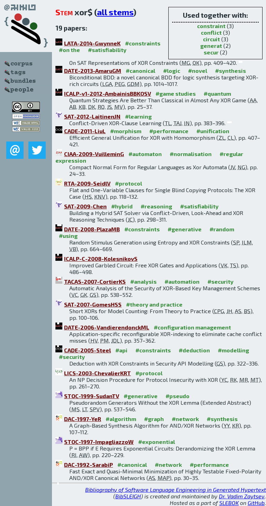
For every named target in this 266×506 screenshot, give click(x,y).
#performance (168, 131)
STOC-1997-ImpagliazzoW (99, 441)
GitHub (256, 502)
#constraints (142, 43)
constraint (211, 26)
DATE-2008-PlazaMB (92, 229)
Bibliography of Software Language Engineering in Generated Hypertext (175, 489)
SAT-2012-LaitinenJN (92, 116)
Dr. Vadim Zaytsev (242, 496)
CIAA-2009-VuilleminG (94, 154)
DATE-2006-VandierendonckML (106, 327)
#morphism (125, 131)
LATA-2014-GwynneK (92, 43)
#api (121, 350)
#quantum (217, 93)
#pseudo (177, 396)
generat (211, 45)
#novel (197, 70)
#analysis (143, 281)
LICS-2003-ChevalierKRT (97, 373)
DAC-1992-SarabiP (88, 464)
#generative (185, 229)
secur (211, 52)
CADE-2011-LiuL (85, 131)
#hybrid (122, 206)
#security (220, 281)
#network (185, 418)
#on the (69, 49)
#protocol (128, 183)
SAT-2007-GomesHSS (93, 304)
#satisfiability (107, 49)
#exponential (156, 441)
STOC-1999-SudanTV (91, 396)
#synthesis (230, 70)
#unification (212, 131)
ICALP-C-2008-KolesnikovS (101, 258)
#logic (171, 70)
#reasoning (156, 206)
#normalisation (191, 154)
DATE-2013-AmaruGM (92, 70)
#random (222, 229)
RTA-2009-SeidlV (87, 183)
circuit (211, 39)
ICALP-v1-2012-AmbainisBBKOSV (107, 93)
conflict (211, 32)
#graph (154, 418)
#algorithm (121, 418)
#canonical (140, 70)
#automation (182, 281)
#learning (138, 116)
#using (68, 235)
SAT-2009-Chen (85, 206)
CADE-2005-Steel (87, 350)
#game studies (176, 93)
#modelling (233, 350)
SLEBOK (229, 502)
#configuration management (192, 327)
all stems (115, 12)
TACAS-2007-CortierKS (95, 281)
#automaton (145, 154)
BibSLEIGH (128, 496)
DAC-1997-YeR (82, 418)
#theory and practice (154, 304)
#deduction (194, 350)
